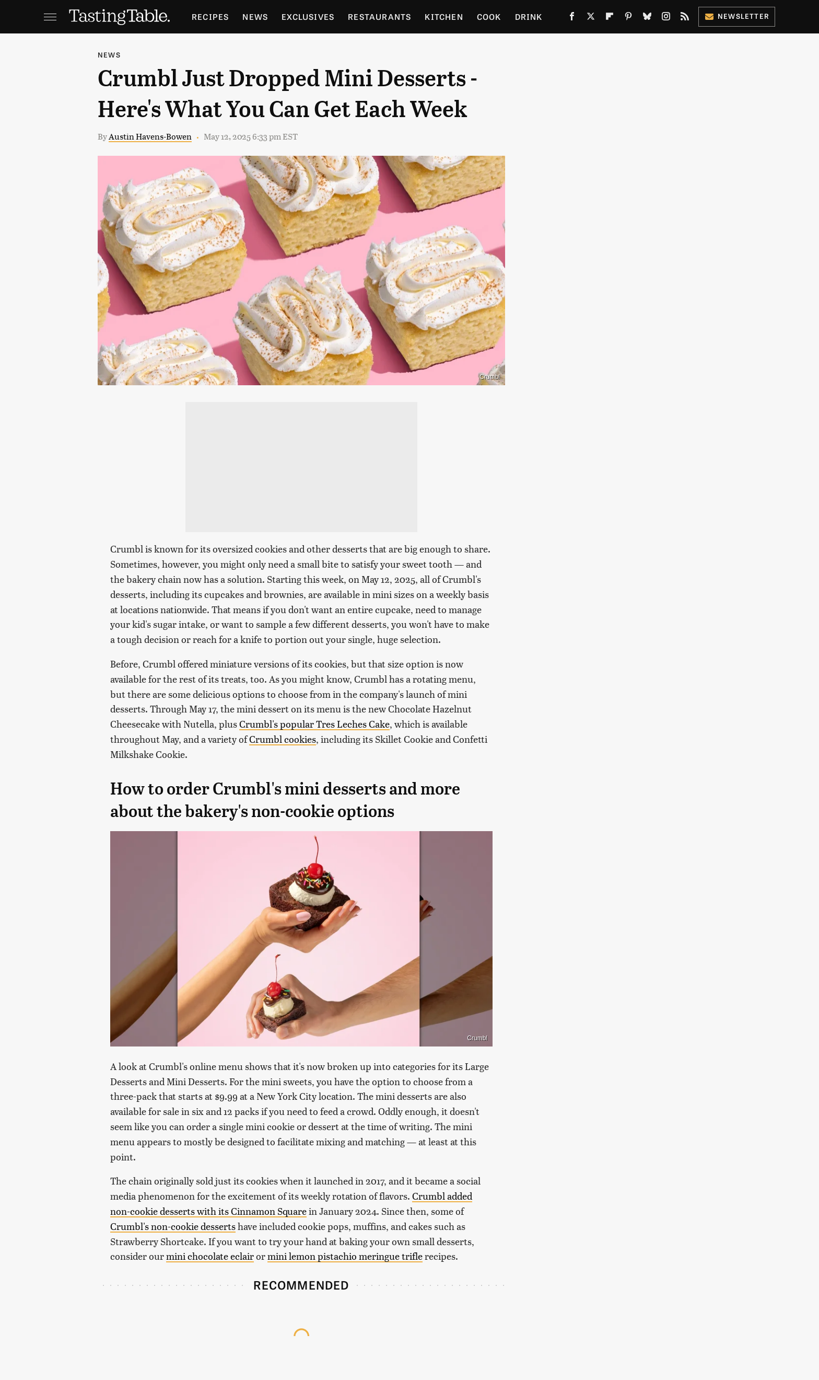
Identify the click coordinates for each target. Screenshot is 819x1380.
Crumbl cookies (282, 738)
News (255, 16)
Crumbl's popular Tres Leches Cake (314, 723)
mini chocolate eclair (210, 1255)
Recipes (210, 16)
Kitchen (444, 16)
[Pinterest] (628, 18)
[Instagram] (666, 18)
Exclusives (308, 16)
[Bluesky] (647, 18)
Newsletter (736, 16)
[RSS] (685, 18)
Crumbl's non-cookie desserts (173, 1226)
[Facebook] (572, 18)
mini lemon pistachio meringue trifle (345, 1255)
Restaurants (379, 16)
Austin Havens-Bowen (150, 136)
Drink (529, 16)
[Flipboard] (609, 18)
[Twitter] (591, 18)
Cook (489, 16)
